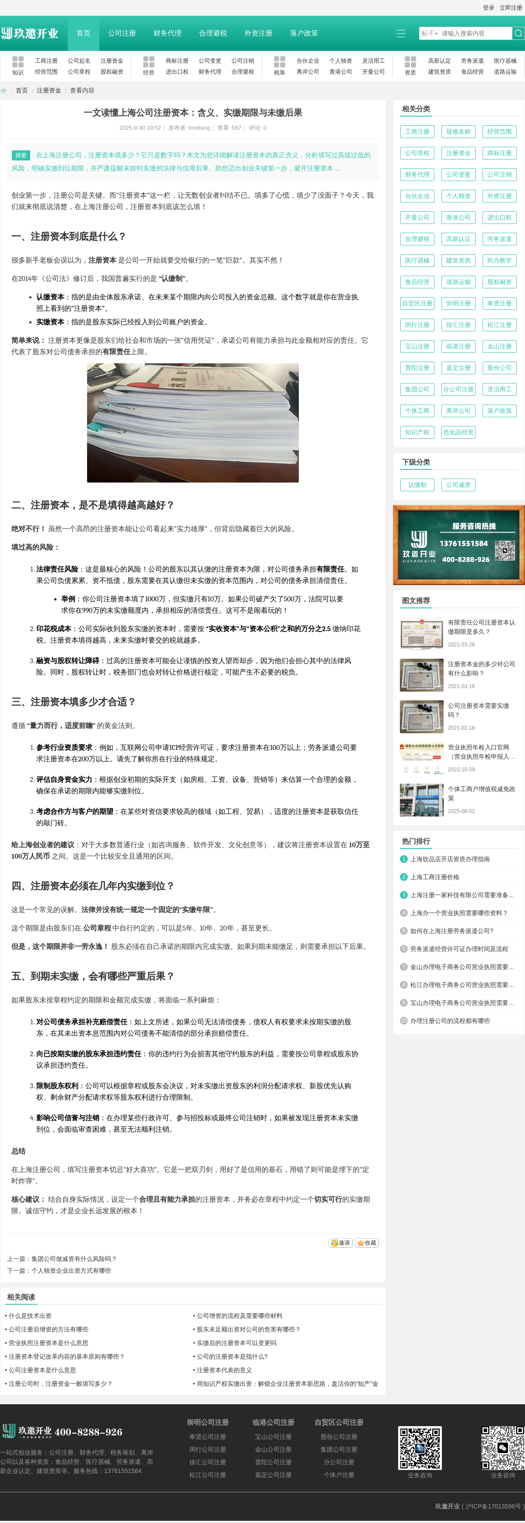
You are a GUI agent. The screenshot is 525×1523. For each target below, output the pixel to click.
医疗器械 (505, 60)
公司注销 (242, 60)
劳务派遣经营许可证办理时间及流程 (459, 948)
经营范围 (46, 71)
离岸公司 (308, 71)
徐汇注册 (458, 324)
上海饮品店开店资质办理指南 (450, 859)
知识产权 (417, 432)
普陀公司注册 (273, 1462)
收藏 (370, 1242)
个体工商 (417, 410)
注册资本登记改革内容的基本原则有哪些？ (67, 1356)
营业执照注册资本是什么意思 (48, 1342)
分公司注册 (458, 389)
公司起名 (79, 60)
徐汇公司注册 (207, 1462)
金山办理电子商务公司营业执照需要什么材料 (464, 966)
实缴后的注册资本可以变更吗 (236, 1342)
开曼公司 (373, 71)
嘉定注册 (458, 367)
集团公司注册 (339, 1449)
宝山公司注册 (273, 1436)
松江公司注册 (207, 1474)
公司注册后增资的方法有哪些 (48, 1329)
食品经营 (472, 71)
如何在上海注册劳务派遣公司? (452, 930)
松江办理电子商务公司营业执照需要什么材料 (464, 984)
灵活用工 (373, 60)
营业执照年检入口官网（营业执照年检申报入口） (478, 756)
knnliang (199, 127)
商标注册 (177, 60)
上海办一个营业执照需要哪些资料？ (459, 912)
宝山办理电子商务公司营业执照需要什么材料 (464, 1002)
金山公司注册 (273, 1449)
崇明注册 (458, 303)
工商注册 (46, 60)
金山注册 (499, 346)
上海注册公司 (102, 207)
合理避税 (213, 33)
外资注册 (259, 33)
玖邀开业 (447, 1506)
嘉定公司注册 (273, 1474)
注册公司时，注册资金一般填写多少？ (61, 1383)
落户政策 (304, 33)
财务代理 (168, 33)
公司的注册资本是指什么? (232, 1356)
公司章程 (79, 71)
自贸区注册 (417, 303)
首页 (84, 33)
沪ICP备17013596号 (494, 1506)
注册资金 (112, 60)
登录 (488, 7)
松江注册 (499, 324)
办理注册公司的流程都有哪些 (450, 1020)
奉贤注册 (499, 303)
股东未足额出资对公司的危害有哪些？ (249, 1329)
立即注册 (511, 7)
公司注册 (122, 33)
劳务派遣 (472, 60)
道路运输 (505, 71)
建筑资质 (439, 71)
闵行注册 (417, 324)
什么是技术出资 (30, 1315)
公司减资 (458, 484)
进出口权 (177, 71)
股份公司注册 (339, 1436)
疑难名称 (458, 131)
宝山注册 (417, 346)
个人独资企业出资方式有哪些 (71, 1270)
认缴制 (417, 484)
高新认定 (439, 60)
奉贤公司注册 (207, 1436)
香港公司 (340, 71)
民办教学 (499, 260)
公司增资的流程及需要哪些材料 (240, 1315)
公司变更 (210, 60)
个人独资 (340, 60)
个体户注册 (339, 1474)
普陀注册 (417, 367)
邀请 (344, 1242)
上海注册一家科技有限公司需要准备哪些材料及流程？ (464, 894)
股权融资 (112, 71)
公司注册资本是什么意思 (42, 1370)
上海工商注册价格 (434, 876)
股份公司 (499, 367)
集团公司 (417, 389)
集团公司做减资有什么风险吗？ (74, 1258)
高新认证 (458, 238)
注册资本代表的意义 (224, 1370)
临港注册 (458, 346)
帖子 (428, 33)
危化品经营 (458, 432)
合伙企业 (308, 60)
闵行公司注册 (207, 1449)
